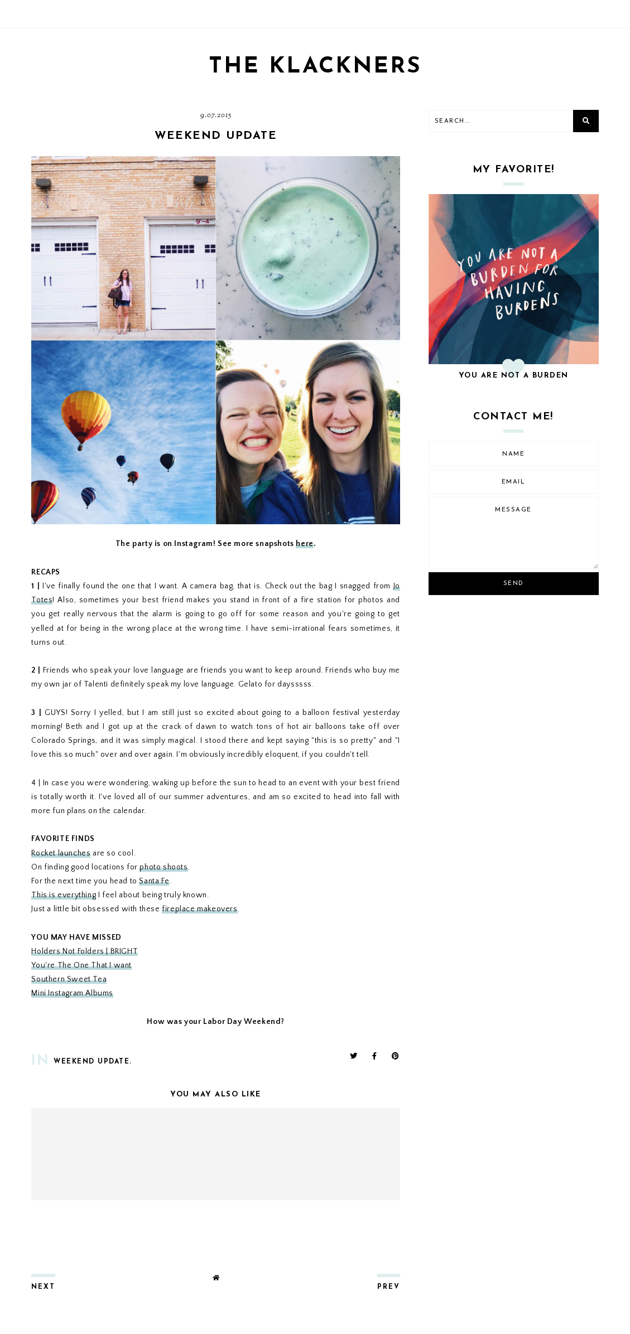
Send (513, 584)
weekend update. (93, 1061)
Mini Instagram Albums (72, 993)
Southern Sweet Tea (69, 979)
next (43, 1287)
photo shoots (163, 867)
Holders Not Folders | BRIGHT (84, 951)
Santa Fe (154, 881)
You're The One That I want (81, 965)
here (304, 543)
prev (388, 1287)
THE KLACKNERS (315, 67)
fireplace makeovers (199, 909)
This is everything (63, 895)
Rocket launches (60, 853)
